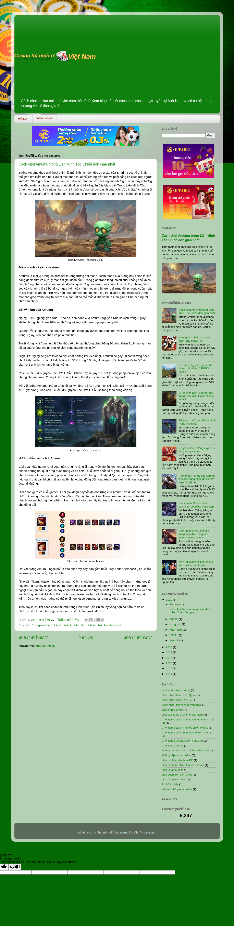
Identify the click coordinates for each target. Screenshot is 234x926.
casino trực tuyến (172, 709)
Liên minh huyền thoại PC (177, 760)
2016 (169, 663)
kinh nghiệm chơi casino (176, 755)
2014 (169, 673)
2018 (169, 652)
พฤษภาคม (176, 629)
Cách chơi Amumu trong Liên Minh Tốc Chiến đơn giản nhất (67, 164)
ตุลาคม (174, 619)
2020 (169, 599)
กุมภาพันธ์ (175, 640)
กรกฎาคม (175, 624)
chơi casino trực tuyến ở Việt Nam (182, 714)
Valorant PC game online (177, 789)
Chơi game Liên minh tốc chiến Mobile (55, 625)
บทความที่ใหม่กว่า (34, 637)
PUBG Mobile (170, 784)
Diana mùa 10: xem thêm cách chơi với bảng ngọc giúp (196, 505)
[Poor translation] (14, 867)
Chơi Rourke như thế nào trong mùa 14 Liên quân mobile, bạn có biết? (193, 534)
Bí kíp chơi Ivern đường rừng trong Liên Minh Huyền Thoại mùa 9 (196, 396)
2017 (169, 657)
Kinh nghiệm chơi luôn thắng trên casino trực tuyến (195, 563)
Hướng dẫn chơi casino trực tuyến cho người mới (195, 339)
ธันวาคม (175, 604)
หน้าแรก (23, 118)
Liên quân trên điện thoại (177, 774)
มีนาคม (174, 635)
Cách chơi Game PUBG (176, 700)
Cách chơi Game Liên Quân (179, 695)
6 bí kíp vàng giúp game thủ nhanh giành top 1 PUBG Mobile (195, 368)
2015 (169, 668)
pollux (123, 832)
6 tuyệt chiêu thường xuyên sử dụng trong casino (196, 450)
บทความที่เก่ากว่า (138, 637)
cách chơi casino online (176, 690)
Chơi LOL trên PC (172, 745)
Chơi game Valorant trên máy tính (182, 740)
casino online (44, 118)
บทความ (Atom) (45, 645)
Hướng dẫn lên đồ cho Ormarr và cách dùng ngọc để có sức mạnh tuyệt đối (196, 479)
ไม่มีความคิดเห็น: (69, 619)
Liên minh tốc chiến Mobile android (101, 625)
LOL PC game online (174, 779)
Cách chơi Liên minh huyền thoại (181, 704)
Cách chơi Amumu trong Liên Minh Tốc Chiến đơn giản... (189, 611)
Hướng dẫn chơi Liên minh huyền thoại (185, 750)
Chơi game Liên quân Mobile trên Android (187, 732)
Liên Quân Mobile (172, 769)
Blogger (150, 832)
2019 (169, 647)
